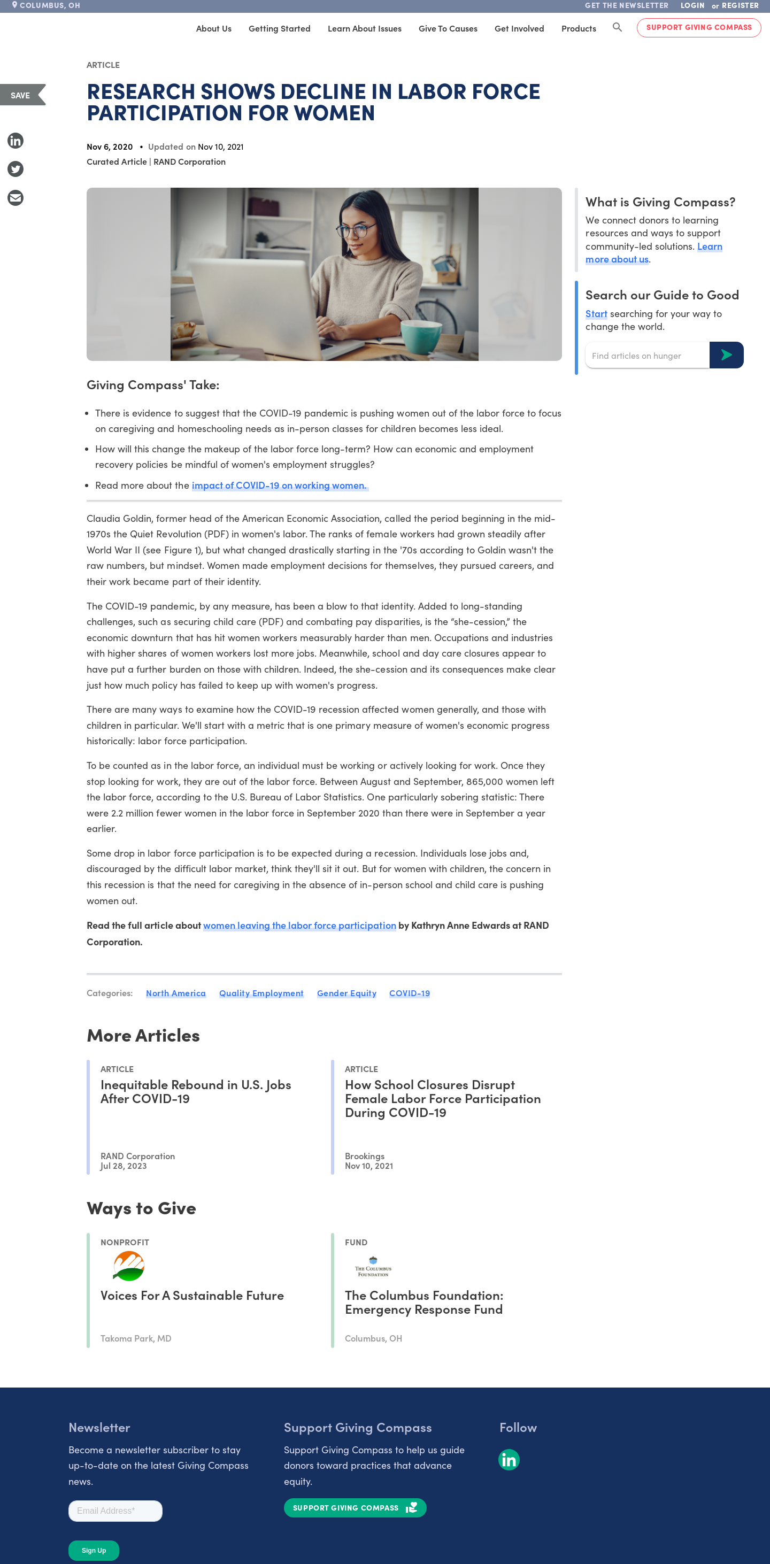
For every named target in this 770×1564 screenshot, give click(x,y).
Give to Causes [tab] (448, 28)
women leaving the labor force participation (299, 924)
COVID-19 (409, 992)
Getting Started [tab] (280, 28)
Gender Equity (347, 992)
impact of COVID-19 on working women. (280, 484)
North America (176, 992)
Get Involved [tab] (519, 28)
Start (596, 313)
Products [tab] (578, 28)
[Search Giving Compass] (617, 28)
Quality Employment (261, 992)
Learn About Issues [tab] (365, 28)
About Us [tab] (214, 28)
